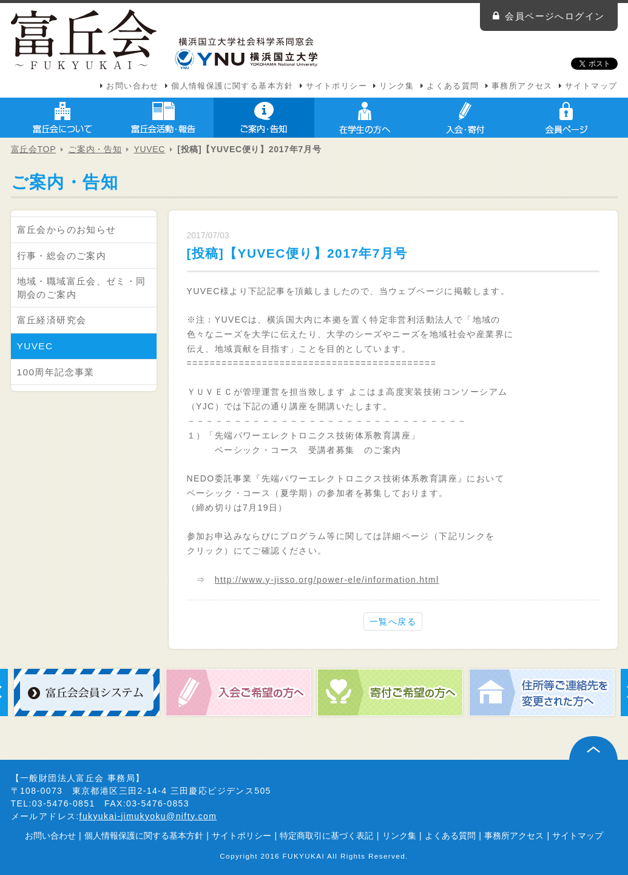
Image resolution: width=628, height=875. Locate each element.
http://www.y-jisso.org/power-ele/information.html (327, 580)
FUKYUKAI (304, 856)
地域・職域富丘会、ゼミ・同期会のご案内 (81, 288)
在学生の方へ (364, 118)
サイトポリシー (336, 86)
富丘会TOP (33, 149)
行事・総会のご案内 (62, 255)
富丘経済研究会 (52, 320)
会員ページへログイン (554, 16)
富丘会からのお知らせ (66, 229)
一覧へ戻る (393, 621)
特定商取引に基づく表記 (326, 835)
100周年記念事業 (56, 372)
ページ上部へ (593, 748)
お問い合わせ (132, 86)
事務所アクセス (522, 86)
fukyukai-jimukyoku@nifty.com (148, 816)
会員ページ (566, 118)
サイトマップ (591, 86)
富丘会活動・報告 (163, 118)
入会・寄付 (465, 118)
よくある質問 (453, 86)
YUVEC (149, 149)
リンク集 (396, 86)
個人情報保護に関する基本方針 (232, 86)
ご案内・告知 (264, 118)
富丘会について (62, 118)
